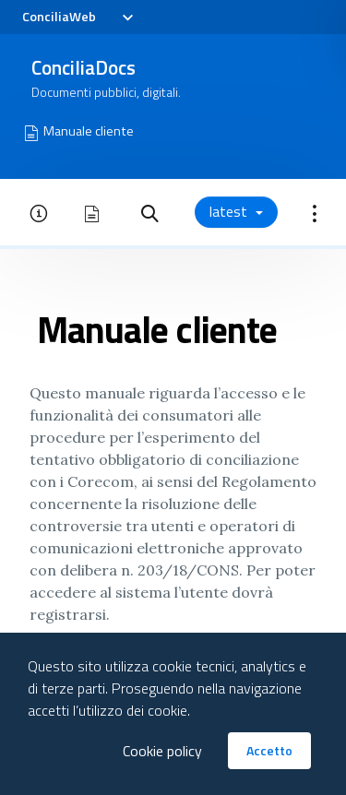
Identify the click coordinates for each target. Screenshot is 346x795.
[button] (150, 212)
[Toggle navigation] (127, 17)
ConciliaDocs (83, 67)
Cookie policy (162, 751)
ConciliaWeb (59, 16)
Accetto (269, 750)
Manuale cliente (88, 131)
